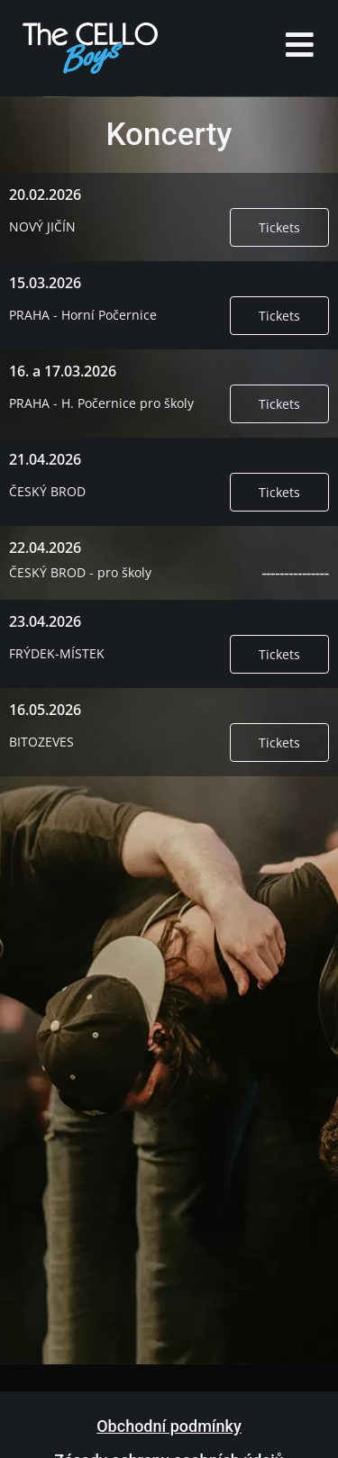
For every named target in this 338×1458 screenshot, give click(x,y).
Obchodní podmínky (169, 1426)
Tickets (279, 227)
